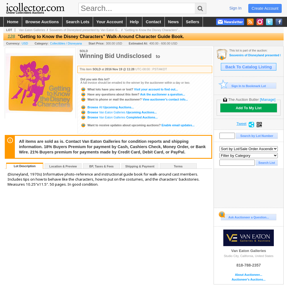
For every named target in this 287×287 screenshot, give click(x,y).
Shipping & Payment (139, 166)
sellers (192, 22)
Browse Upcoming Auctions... (107, 107)
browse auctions (42, 22)
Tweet (242, 124)
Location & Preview (63, 166)
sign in (235, 8)
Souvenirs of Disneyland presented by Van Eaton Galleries (255, 55)
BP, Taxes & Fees (101, 166)
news (173, 22)
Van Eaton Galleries (32, 30)
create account (265, 8)
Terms (178, 166)
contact (153, 22)
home (12, 22)
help (134, 22)
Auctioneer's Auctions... (248, 279)
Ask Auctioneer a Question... (245, 216)
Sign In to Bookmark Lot (243, 86)
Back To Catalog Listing (248, 67)
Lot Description (25, 166)
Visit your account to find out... (129, 89)
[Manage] (267, 99)
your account (109, 22)
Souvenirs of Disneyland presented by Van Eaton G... (84, 30)
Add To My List (248, 108)
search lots (77, 22)
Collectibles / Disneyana (66, 43)
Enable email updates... (137, 125)
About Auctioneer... (248, 274)
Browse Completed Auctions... (119, 117)
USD (25, 43)
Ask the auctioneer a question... (132, 94)
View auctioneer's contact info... (134, 99)
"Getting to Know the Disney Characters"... (152, 30)
